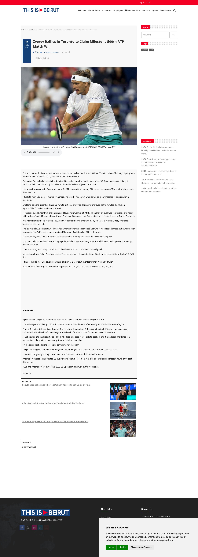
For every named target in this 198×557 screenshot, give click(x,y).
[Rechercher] (173, 35)
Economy (106, 10)
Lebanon (82, 10)
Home (23, 29)
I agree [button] (111, 547)
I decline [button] (122, 547)
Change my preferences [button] (141, 547)
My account (144, 2)
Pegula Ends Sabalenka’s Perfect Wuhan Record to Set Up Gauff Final (56, 385)
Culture (146, 10)
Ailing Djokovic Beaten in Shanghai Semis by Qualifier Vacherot (53, 403)
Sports (155, 10)
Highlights (118, 10)
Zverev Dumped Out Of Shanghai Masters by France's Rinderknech (55, 421)
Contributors (165, 10)
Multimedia (132, 10)
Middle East (94, 10)
